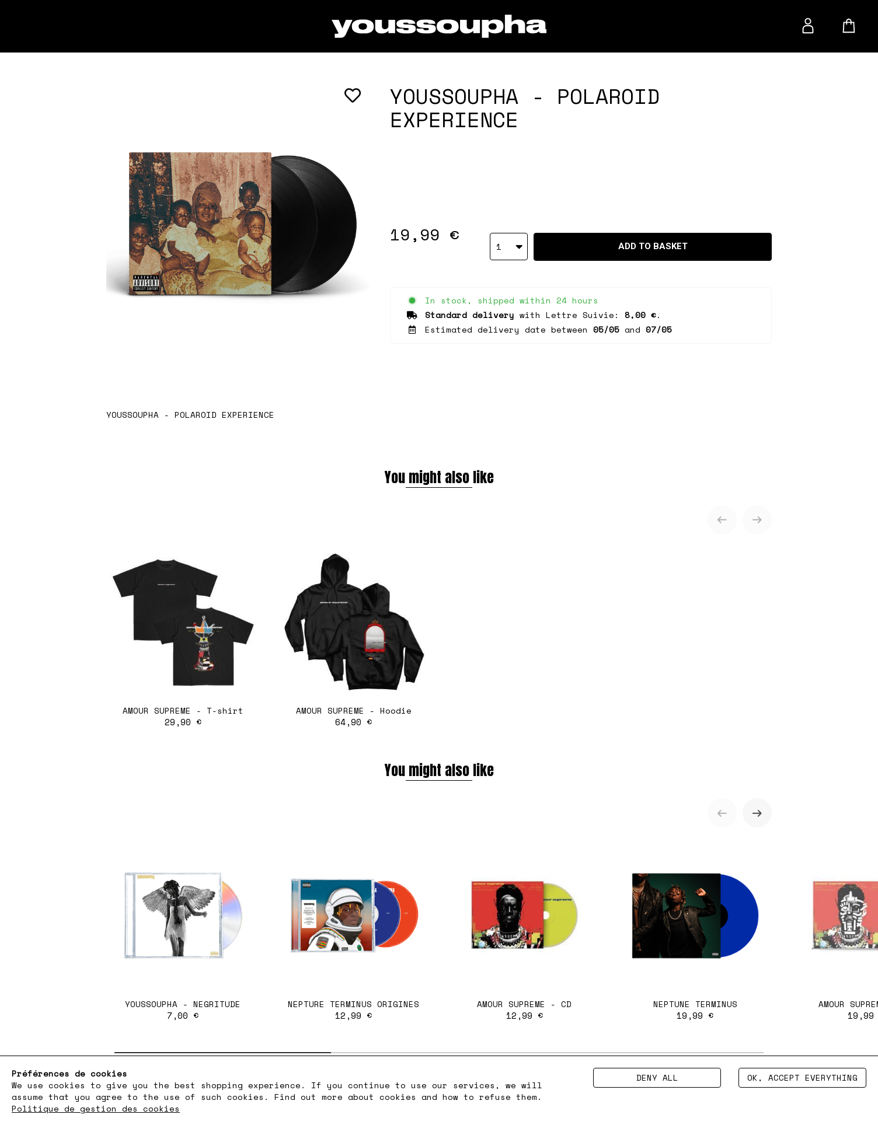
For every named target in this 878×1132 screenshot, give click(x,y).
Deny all (657, 1077)
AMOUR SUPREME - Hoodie (354, 637)
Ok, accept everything (802, 1077)
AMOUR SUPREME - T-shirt (183, 637)
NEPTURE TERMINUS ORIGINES (354, 930)
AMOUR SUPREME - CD (524, 930)
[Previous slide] (722, 519)
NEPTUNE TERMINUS (695, 930)
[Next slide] (757, 519)
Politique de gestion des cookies (96, 1108)
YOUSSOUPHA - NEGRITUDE (183, 930)
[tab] (222, 1052)
